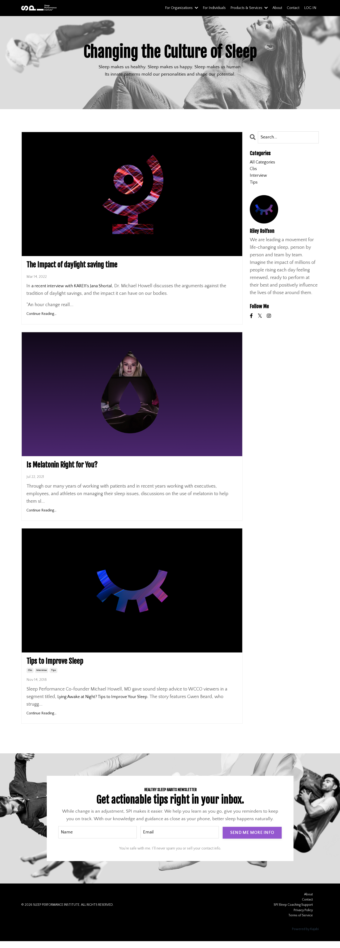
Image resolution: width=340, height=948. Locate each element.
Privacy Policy (303, 917)
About (277, 8)
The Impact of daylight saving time (84, 266)
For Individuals (214, 8)
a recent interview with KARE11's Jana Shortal (75, 288)
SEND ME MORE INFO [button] (252, 838)
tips (53, 676)
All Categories (263, 163)
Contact (293, 8)
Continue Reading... (41, 316)
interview (41, 676)
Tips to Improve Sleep (61, 666)
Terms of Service (300, 922)
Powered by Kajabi (305, 936)
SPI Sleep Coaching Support (293, 912)
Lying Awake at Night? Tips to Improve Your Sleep (106, 702)
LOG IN (310, 8)
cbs (30, 676)
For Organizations (181, 8)
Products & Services (249, 8)
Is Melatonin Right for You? (71, 468)
